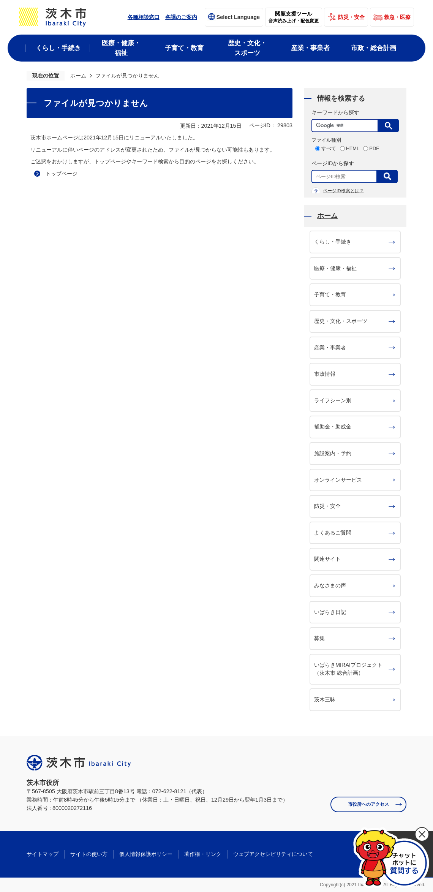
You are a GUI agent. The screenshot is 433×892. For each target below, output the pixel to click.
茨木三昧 (324, 699)
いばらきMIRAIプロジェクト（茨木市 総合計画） (348, 669)
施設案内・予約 (332, 453)
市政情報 (324, 374)
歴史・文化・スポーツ (340, 321)
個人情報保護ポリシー (145, 854)
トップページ (61, 174)
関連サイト (327, 559)
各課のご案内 (181, 17)
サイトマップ (42, 854)
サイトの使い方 (88, 854)
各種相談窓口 (144, 17)
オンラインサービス (338, 480)
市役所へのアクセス (368, 804)
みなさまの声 (330, 585)
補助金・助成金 (332, 427)
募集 (319, 638)
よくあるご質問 (332, 533)
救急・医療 (397, 17)
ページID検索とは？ (343, 190)
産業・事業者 (330, 348)
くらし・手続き (332, 242)
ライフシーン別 (332, 400)
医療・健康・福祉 (335, 268)
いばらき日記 (330, 612)
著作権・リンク (202, 854)
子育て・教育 (330, 294)
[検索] (347, 125)
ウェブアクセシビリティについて (273, 854)
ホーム (78, 76)
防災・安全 (351, 17)
